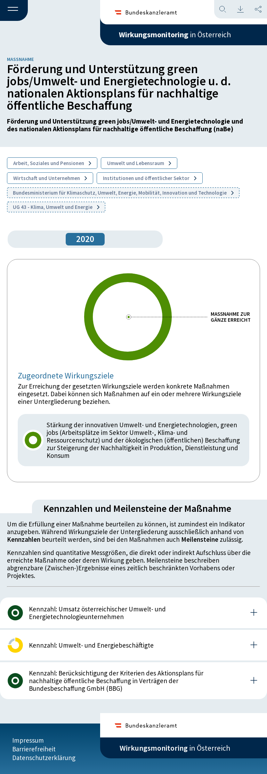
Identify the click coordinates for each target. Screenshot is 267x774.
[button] (14, 10)
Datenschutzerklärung (43, 757)
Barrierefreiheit (34, 748)
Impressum (28, 740)
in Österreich (175, 34)
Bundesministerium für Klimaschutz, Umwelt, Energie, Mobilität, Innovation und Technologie (123, 192)
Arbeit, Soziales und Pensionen (52, 163)
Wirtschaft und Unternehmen (50, 178)
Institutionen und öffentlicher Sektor (149, 178)
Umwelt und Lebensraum (139, 163)
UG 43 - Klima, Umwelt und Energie (56, 207)
